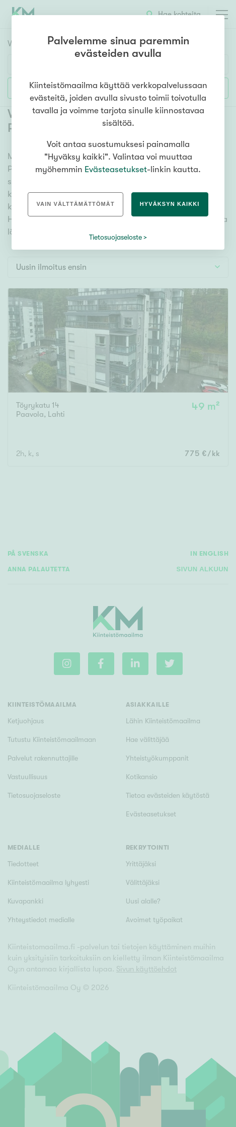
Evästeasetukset (116, 169)
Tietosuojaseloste (115, 237)
